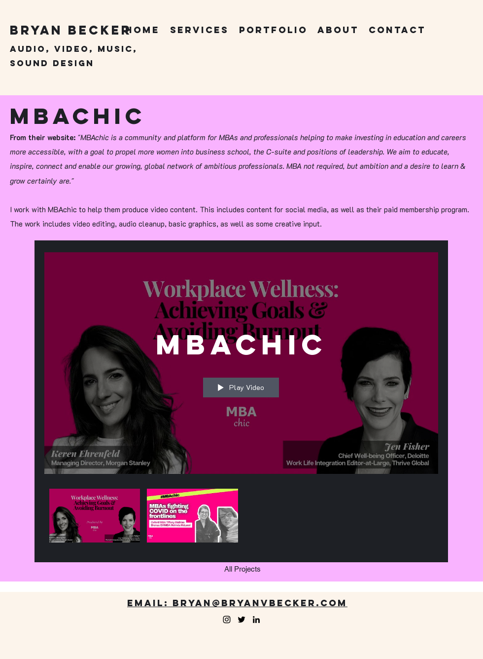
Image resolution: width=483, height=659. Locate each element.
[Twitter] (241, 619)
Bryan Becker (71, 30)
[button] (199, 30)
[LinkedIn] (256, 619)
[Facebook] (227, 619)
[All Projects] (242, 569)
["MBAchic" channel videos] (241, 518)
